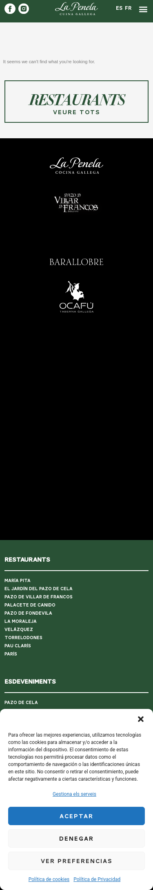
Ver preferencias (77, 861)
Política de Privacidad (96, 879)
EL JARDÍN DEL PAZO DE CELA (38, 573)
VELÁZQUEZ (18, 614)
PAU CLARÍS (17, 630)
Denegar (76, 838)
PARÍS (10, 639)
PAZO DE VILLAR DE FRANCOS (38, 581)
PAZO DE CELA (21, 687)
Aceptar (76, 816)
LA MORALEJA (20, 606)
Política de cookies (49, 879)
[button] (141, 719)
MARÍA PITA (17, 565)
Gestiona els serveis (74, 794)
